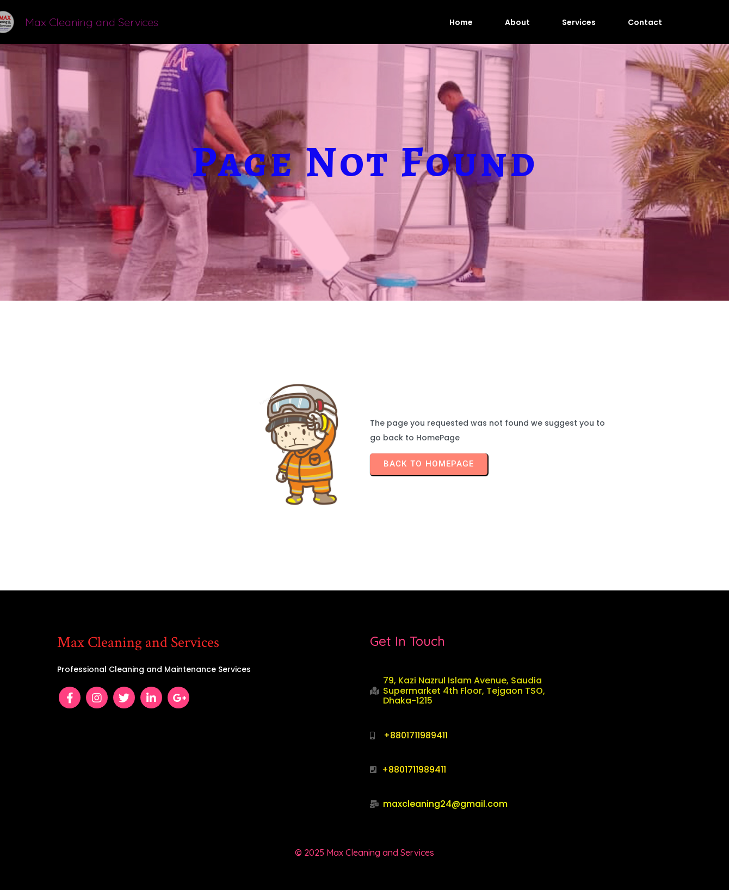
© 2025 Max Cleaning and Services (364, 852)
